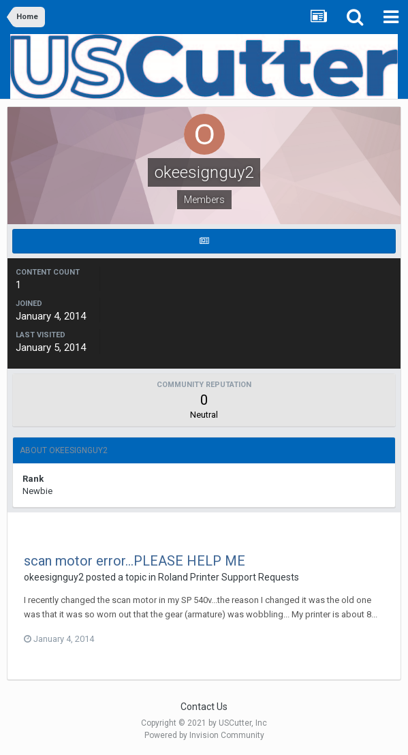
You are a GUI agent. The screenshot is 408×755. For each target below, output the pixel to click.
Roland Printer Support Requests (228, 577)
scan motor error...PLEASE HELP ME (134, 561)
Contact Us (204, 706)
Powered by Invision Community (204, 735)
